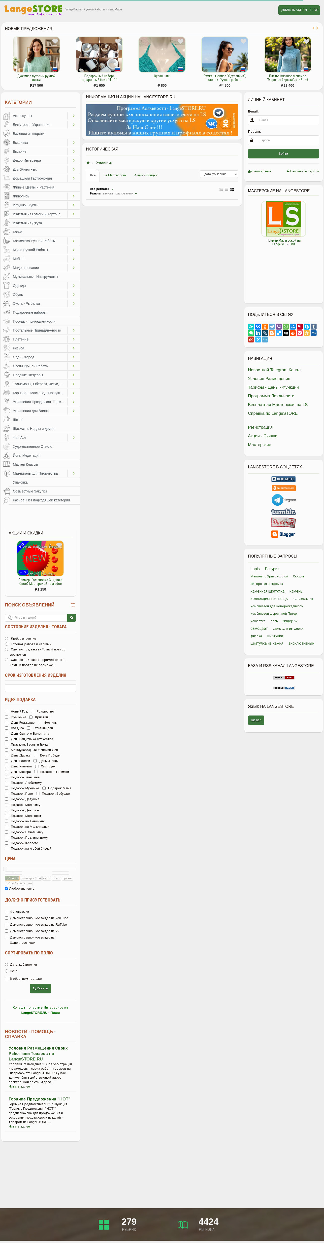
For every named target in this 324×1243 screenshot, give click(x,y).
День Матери (18, 772)
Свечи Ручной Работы (30, 366)
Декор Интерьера (27, 160)
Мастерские (259, 444)
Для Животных (25, 169)
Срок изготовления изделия (35, 675)
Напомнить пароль (303, 171)
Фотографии (17, 911)
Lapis (255, 569)
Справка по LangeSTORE (273, 413)
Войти (283, 153)
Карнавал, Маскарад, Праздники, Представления (40, 393)
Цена (10, 858)
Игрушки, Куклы (25, 205)
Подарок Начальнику (24, 832)
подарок (290, 621)
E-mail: (253, 111)
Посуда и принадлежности (34, 321)
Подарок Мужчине (22, 788)
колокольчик (303, 599)
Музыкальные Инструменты (35, 277)
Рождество (42, 711)
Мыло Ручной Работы (30, 250)
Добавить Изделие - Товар (299, 10)
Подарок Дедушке (22, 799)
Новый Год (16, 711)
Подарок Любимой (51, 772)
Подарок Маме (56, 788)
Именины (48, 722)
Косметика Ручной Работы (34, 241)
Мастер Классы (25, 464)
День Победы (47, 755)
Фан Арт (19, 438)
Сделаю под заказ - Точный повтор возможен (35, 651)
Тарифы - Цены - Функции (273, 387)
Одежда (19, 286)
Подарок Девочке (22, 810)
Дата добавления (21, 964)
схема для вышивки (288, 628)
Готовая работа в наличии (28, 644)
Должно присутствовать (32, 900)
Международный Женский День (32, 750)
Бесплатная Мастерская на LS (278, 404)
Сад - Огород (23, 357)
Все (93, 175)
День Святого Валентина (27, 733)
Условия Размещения (269, 378)
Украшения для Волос (31, 411)
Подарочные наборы (29, 312)
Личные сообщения (267, 10)
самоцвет (259, 628)
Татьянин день (41, 728)
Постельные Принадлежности (37, 330)
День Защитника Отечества (29, 739)
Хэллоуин (45, 766)
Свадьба (14, 728)
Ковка (17, 232)
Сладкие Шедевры (28, 375)
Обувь (18, 295)
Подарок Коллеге (21, 843)
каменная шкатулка (268, 591)
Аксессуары (22, 116)
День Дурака (18, 755)
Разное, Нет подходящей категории (41, 500)
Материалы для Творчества (35, 473)
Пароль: (254, 131)
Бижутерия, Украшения (31, 125)
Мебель (19, 259)
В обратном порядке (23, 978)
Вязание (19, 151)
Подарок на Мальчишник (27, 827)
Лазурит (272, 569)
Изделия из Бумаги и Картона (37, 214)
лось (274, 621)
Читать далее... (20, 1086)
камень (296, 591)
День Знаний (46, 761)
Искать (40, 988)
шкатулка (275, 636)
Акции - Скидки (145, 175)
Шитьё (18, 420)
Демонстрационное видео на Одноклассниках (30, 940)
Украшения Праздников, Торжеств (40, 402)
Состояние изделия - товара (36, 626)
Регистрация (260, 171)
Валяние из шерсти (28, 134)
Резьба (18, 348)
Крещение (15, 717)
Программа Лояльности (271, 396)
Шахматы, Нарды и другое (34, 429)
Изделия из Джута (27, 223)
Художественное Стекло (32, 447)
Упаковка (20, 482)
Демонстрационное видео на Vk (32, 931)
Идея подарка (20, 699)
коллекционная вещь (269, 599)
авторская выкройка (267, 584)
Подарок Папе (19, 793)
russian (256, 720)
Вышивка (20, 143)
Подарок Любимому (23, 783)
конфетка (258, 621)
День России (17, 761)
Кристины (39, 717)
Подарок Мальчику (22, 805)
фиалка (256, 636)
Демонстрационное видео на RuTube (36, 924)
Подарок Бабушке (53, 793)
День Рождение (19, 722)
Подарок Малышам (23, 816)
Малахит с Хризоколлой (269, 576)
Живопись (21, 196)
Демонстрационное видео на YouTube (36, 918)
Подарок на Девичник (25, 821)
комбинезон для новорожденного (277, 606)
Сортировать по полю (29, 952)
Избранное (256, 10)
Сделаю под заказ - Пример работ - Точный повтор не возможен (35, 662)
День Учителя (18, 766)
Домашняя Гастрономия (32, 178)
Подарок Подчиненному (26, 837)
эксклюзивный (301, 643)
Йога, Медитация (26, 455)
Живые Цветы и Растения (34, 187)
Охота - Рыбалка (26, 303)
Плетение (21, 339)
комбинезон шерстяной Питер (274, 613)
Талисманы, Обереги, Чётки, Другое (40, 384)
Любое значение (20, 638)
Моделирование (26, 268)
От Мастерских (115, 175)
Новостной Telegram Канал (274, 370)
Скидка (298, 576)
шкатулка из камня (267, 643)
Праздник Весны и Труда (26, 744)
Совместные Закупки (30, 491)
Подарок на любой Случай (28, 848)
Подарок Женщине (22, 777)
